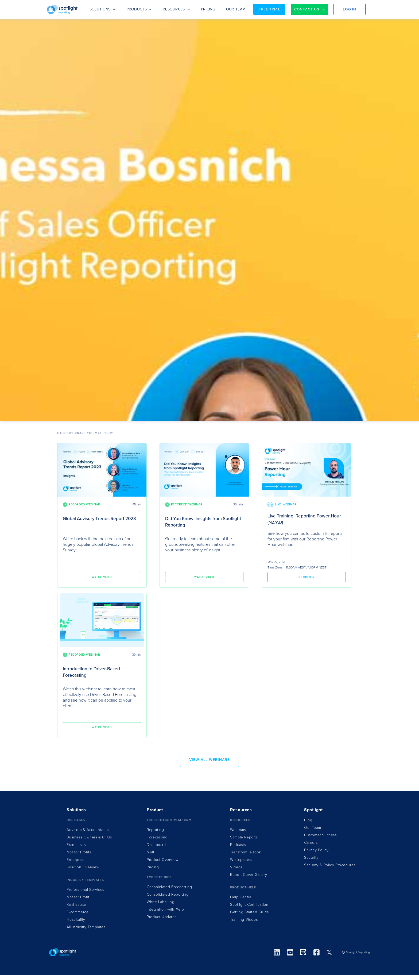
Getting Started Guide (249, 912)
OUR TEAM (235, 9)
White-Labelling (160, 902)
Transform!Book (245, 852)
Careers (310, 842)
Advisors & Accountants (87, 829)
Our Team (312, 827)
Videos (236, 867)
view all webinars (209, 759)
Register (306, 577)
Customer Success (320, 835)
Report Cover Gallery (248, 874)
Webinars (238, 829)
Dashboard (156, 844)
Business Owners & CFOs (89, 837)
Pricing (153, 867)
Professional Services (85, 889)
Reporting (155, 829)
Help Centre (241, 897)
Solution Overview (83, 867)
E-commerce (77, 912)
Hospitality (76, 919)
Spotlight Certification (249, 904)
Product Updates (161, 917)
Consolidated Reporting (167, 894)
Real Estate (76, 904)
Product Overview (163, 859)
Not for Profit (78, 897)
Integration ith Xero (165, 909)
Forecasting (157, 837)
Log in (349, 9)
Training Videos (244, 919)
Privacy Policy (316, 850)
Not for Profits (79, 852)
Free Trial (269, 9)
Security (311, 857)
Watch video (102, 577)
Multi (151, 852)
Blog (308, 820)
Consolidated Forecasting (169, 887)
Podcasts (238, 844)
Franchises (76, 844)
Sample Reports (244, 837)
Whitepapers (241, 859)
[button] (102, 9)
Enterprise (75, 859)
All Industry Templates (86, 927)
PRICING (208, 9)
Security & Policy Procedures (329, 865)
